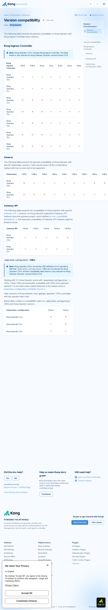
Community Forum (45, 575)
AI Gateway (8, 553)
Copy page (48, 20)
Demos (41, 582)
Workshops (42, 589)
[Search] (90, 4)
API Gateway (9, 549)
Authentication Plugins (81, 553)
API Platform (9, 546)
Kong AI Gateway (45, 549)
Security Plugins (78, 556)
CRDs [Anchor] (19, 260)
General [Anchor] (8, 157)
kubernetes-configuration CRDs (93, 65)
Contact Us (42, 596)
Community (42, 572)
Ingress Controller (45, 563)
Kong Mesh (42, 553)
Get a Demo (97, 522)
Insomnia (41, 556)
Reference (26, 15)
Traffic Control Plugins (81, 560)
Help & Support (44, 593)
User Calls (42, 586)
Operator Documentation (91, 31)
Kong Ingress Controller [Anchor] (18, 45)
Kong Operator (15, 15)
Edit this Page (24, 487)
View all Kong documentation (16, 492)
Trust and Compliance (67, 607)
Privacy (52, 607)
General (89, 53)
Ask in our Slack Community (88, 477)
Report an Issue (10, 487)
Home (6, 15)
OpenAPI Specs (44, 560)
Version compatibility (92, 42)
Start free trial (80, 522)
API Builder (8, 560)
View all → (76, 563)
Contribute (46, 494)
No (16, 478)
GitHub (41, 579)
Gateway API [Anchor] (11, 205)
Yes (7, 478)
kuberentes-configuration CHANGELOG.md (23, 289)
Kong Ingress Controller (89, 48)
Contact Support (83, 480)
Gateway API (10, 213)
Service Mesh (9, 556)
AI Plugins (76, 546)
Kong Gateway (44, 546)
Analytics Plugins (79, 549)
